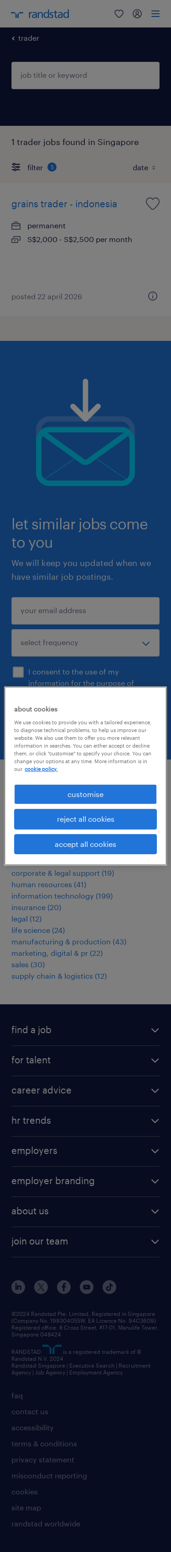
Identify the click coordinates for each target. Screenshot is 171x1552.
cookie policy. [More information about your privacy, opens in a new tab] (41, 769)
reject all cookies (85, 818)
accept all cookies (85, 844)
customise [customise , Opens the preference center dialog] (85, 794)
